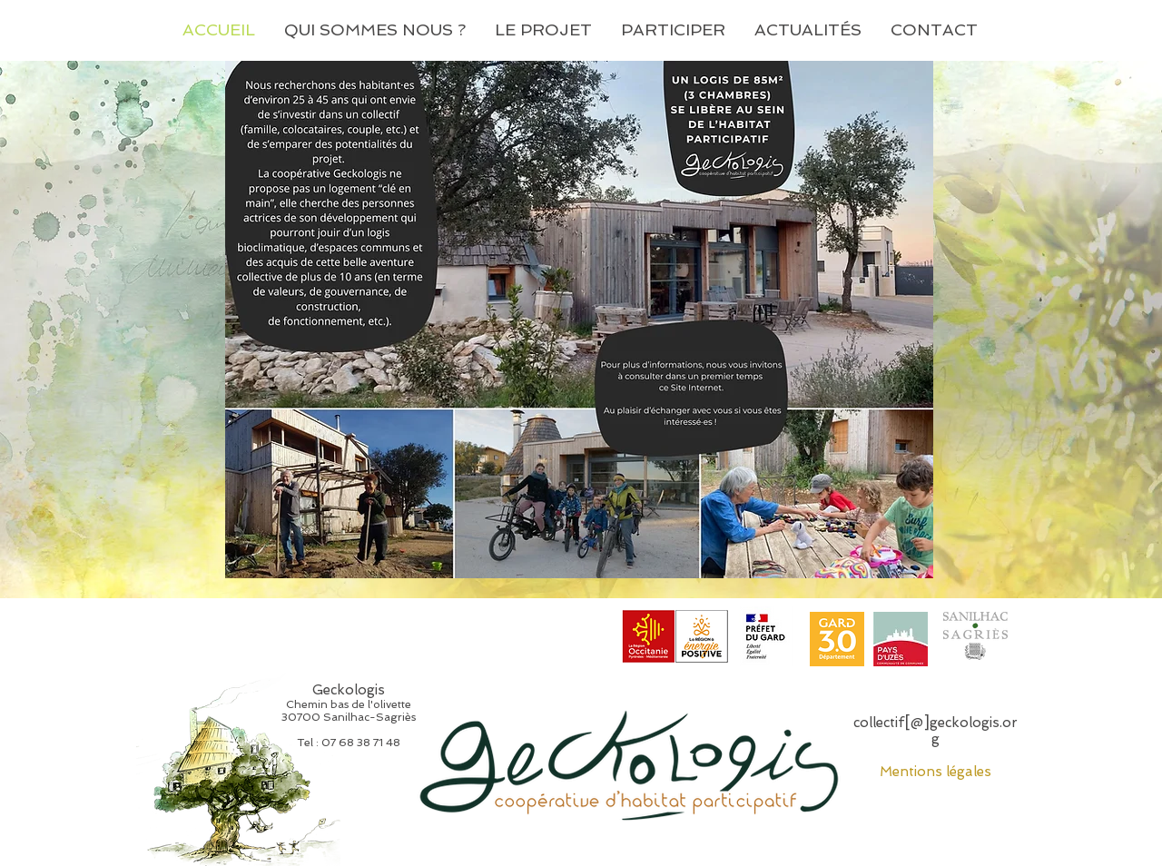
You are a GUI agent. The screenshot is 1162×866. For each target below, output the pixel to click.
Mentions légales (935, 771)
